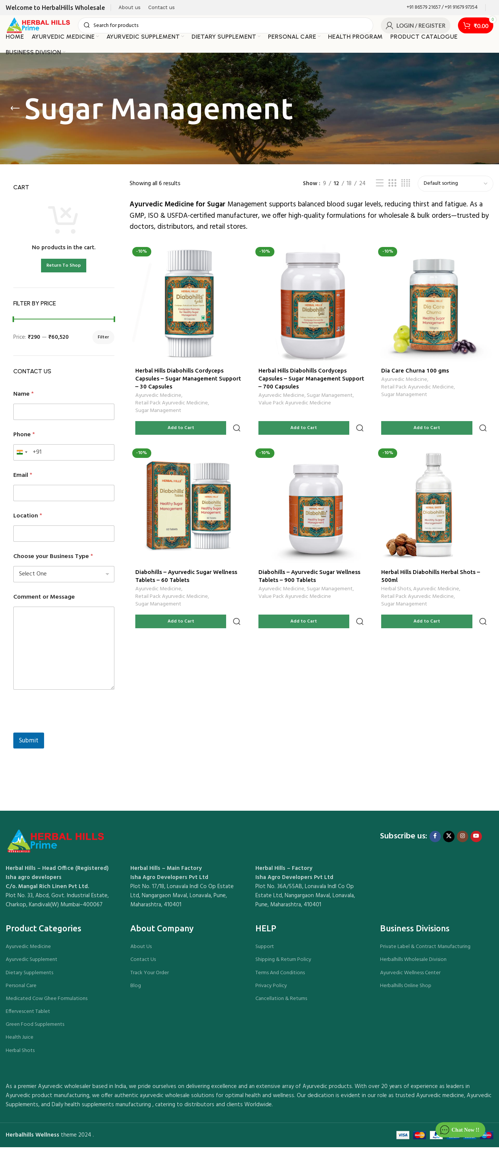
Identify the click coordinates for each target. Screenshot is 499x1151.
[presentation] (71, 731)
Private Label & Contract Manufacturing (425, 950)
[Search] (232, 27)
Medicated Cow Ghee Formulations (46, 1002)
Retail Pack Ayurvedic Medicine (171, 406)
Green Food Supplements (35, 1028)
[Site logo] (45, 27)
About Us (141, 950)
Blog (135, 989)
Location (27, 520)
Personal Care (21, 989)
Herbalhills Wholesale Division (413, 963)
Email (22, 479)
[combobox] (21, 456)
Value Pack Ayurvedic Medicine (295, 406)
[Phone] (63, 456)
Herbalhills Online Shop (405, 989)
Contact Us (143, 963)
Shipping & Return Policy (283, 963)
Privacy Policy (271, 989)
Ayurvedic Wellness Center (410, 976)
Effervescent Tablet (28, 1015)
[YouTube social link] (476, 840)
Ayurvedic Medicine (158, 399)
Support (264, 950)
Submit (28, 744)
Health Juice (19, 1041)
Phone (24, 438)
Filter (103, 341)
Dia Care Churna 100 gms (416, 373)
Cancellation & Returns (281, 1002)
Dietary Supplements (29, 976)
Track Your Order (149, 976)
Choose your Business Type (53, 560)
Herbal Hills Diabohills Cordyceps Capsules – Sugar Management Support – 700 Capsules (303, 381)
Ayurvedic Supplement (31, 963)
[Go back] (15, 112)
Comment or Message (44, 601)
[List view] (379, 187)
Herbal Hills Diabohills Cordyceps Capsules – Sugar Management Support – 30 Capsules (179, 381)
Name (23, 398)
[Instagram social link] (462, 840)
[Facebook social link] (435, 840)
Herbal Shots (397, 577)
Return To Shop (63, 269)
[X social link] (449, 840)
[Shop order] (455, 187)
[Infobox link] (442, 8)
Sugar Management (158, 414)
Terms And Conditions (280, 976)
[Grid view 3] (392, 187)
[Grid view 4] (405, 187)
